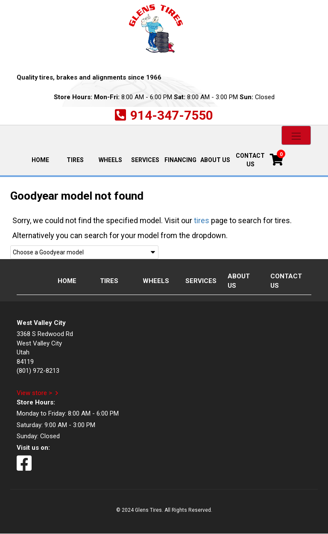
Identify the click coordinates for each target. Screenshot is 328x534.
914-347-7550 (171, 115)
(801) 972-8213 (38, 371)
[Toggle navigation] (296, 135)
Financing (180, 159)
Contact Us (250, 160)
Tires (75, 159)
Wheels (110, 159)
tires (201, 220)
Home (44, 159)
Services (145, 159)
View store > (34, 393)
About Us (215, 159)
